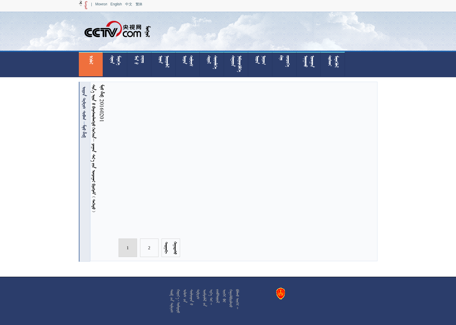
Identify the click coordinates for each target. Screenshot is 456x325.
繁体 (139, 4)
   (84, 103)
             (93, 148)
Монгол (101, 4)
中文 (128, 4)
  (84, 131)
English (116, 4)
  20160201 (102, 103)
